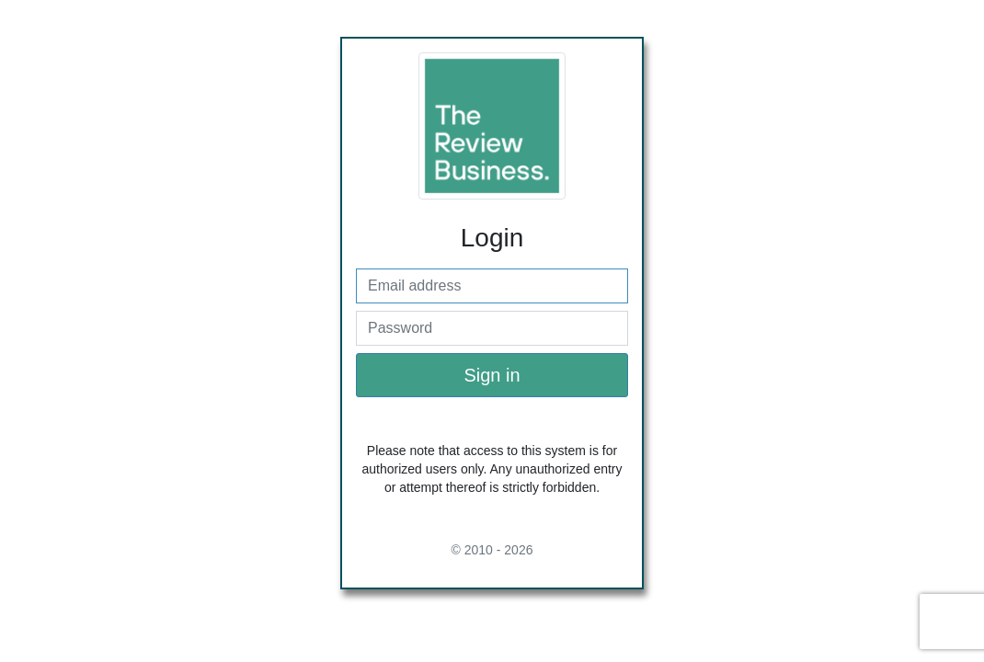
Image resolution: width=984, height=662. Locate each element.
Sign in (491, 375)
